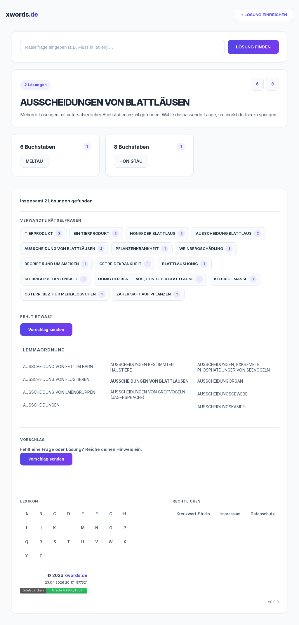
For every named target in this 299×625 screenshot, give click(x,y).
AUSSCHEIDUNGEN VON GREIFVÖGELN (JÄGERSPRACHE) (147, 395)
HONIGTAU (130, 161)
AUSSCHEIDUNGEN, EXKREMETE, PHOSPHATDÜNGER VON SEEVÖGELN (233, 367)
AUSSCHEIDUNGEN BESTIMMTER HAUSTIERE (142, 367)
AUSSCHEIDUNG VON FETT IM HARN (58, 366)
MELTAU (34, 161)
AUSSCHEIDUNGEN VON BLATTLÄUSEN (149, 381)
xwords (22, 14)
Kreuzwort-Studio (193, 514)
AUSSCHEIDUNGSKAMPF (221, 407)
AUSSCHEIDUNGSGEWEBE (222, 394)
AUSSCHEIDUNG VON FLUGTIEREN (56, 379)
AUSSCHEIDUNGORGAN (220, 381)
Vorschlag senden (46, 329)
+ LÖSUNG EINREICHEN (264, 15)
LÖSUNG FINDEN (253, 47)
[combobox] (122, 47)
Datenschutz (263, 514)
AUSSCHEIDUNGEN (41, 405)
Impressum (230, 514)
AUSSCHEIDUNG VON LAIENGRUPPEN (59, 392)
